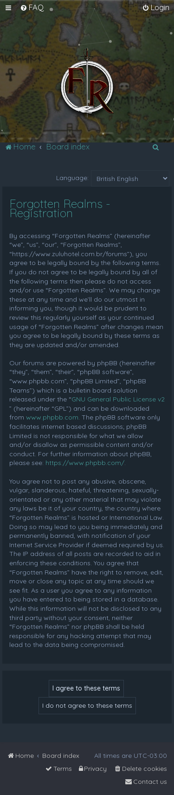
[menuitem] (32, 7)
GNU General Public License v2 (118, 399)
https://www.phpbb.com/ (84, 463)
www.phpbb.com (52, 417)
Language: (72, 178)
